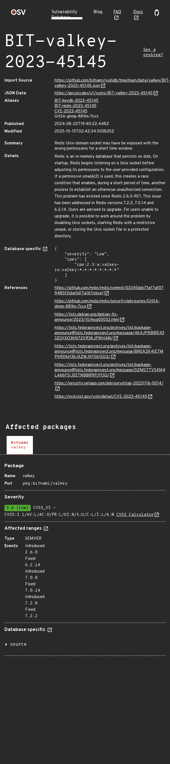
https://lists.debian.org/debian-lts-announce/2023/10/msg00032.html (86, 317)
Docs (138, 12)
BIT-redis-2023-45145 (75, 106)
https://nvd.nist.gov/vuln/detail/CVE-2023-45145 (100, 396)
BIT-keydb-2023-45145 (76, 100)
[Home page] (18, 14)
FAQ (117, 12)
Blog (97, 12)
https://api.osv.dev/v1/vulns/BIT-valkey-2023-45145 (103, 93)
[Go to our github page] (157, 15)
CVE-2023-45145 (70, 111)
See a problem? (153, 52)
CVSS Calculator (135, 515)
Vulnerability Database (64, 14)
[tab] (20, 445)
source (18, 644)
